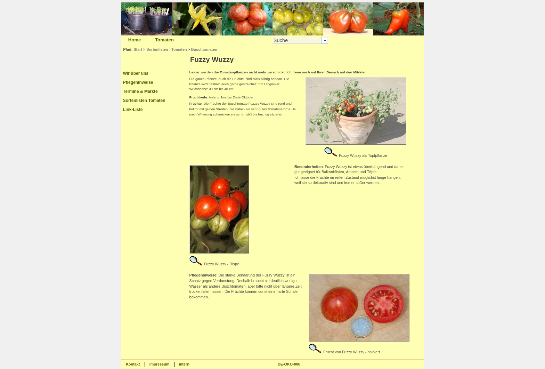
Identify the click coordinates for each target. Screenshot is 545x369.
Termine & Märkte (140, 91)
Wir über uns (135, 73)
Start (137, 49)
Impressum (159, 364)
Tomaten (164, 39)
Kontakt (133, 364)
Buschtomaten (204, 49)
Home (134, 39)
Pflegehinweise (138, 82)
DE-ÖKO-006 (289, 364)
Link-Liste (133, 109)
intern (184, 364)
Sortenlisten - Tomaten (166, 49)
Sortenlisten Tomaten (144, 100)
